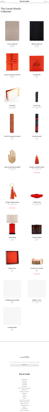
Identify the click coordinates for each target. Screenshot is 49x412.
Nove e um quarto (24, 410)
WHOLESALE (24, 393)
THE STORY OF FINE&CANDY (24, 388)
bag (46, 1)
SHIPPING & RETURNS (24, 400)
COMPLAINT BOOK (25, 405)
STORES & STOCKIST (24, 391)
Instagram (24, 383)
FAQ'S (24, 398)
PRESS (24, 395)
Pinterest (24, 386)
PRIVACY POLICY (24, 403)
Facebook (24, 384)
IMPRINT (24, 407)
